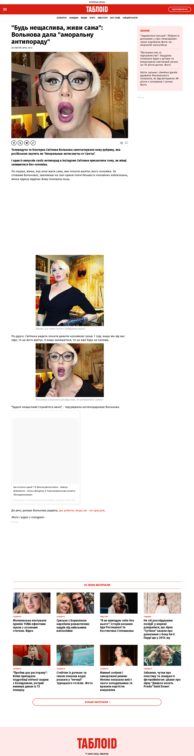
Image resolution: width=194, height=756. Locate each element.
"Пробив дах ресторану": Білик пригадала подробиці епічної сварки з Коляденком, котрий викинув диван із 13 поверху (30, 681)
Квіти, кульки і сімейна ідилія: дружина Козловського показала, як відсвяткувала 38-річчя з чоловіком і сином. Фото (159, 78)
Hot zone (115, 18)
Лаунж (145, 30)
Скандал (73, 18)
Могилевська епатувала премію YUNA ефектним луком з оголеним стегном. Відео (29, 626)
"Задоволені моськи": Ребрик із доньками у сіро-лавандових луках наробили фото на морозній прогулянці (159, 40)
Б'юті (92, 18)
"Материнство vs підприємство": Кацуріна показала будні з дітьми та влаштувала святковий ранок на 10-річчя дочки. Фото (159, 59)
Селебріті (62, 18)
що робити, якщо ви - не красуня (82, 510)
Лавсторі (103, 18)
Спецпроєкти (130, 18)
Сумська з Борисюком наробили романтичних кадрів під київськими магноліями (73, 626)
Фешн (84, 18)
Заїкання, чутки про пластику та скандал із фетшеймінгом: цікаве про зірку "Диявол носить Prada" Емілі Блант (162, 679)
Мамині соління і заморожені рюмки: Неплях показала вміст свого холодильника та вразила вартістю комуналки (116, 681)
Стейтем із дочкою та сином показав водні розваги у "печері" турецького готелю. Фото (75, 678)
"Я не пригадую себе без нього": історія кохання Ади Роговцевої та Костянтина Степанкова (117, 626)
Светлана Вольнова (37, 500)
